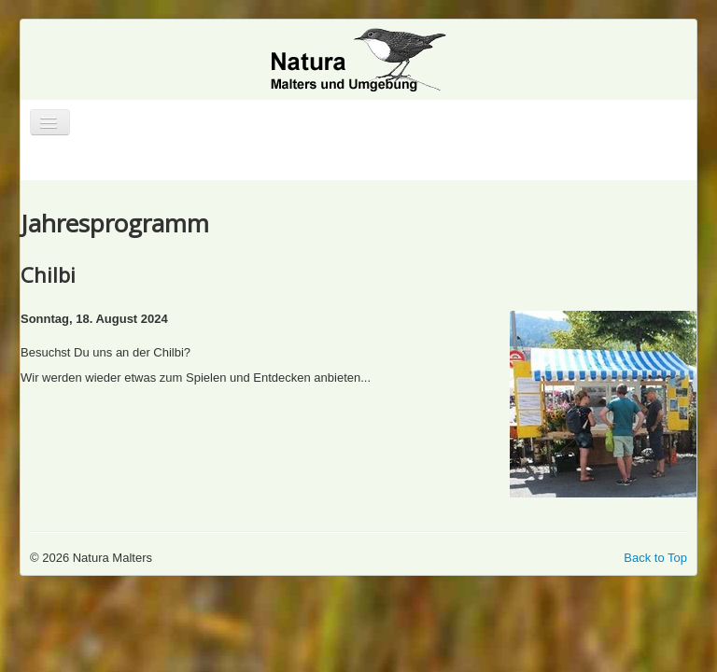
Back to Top (655, 558)
